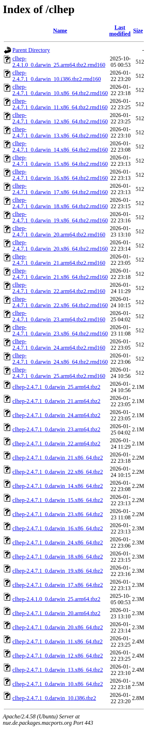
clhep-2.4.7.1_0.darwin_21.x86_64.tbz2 (57, 458)
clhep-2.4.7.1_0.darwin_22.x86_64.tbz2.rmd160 (60, 302)
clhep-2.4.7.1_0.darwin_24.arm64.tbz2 (56, 415)
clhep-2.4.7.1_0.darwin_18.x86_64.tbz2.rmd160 (60, 203)
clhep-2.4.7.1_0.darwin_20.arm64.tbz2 (56, 613)
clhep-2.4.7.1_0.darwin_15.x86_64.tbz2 (57, 500)
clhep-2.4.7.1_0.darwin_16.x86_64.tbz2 (57, 528)
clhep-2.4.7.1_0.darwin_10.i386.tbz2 (54, 698)
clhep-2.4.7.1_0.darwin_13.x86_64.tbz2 (57, 670)
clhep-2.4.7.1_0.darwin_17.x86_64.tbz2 (57, 585)
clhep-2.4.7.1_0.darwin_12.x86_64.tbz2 (57, 656)
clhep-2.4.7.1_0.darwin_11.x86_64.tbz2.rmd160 (60, 104)
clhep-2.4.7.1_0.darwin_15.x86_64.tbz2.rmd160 (60, 160)
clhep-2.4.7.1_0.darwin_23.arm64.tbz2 (56, 429)
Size (138, 31)
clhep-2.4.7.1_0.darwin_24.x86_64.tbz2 (57, 543)
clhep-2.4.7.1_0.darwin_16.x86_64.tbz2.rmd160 (60, 175)
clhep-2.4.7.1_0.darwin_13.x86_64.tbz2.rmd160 (60, 132)
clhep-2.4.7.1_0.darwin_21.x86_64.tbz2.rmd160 (60, 274)
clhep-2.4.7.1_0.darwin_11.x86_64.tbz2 (57, 641)
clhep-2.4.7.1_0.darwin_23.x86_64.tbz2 (57, 514)
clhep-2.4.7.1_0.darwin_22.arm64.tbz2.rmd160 (58, 288)
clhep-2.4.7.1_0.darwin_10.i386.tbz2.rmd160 (56, 76)
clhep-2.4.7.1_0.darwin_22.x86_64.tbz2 (57, 472)
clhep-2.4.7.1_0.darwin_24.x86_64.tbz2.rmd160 (60, 358)
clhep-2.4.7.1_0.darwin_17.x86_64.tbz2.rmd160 (60, 189)
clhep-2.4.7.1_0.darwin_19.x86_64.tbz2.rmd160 (60, 217)
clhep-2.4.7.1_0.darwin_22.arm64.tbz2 (56, 444)
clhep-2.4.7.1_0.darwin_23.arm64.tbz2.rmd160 (58, 316)
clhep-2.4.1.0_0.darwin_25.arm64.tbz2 (56, 599)
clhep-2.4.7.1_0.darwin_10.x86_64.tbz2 (57, 684)
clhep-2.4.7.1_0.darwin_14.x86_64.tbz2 (57, 486)
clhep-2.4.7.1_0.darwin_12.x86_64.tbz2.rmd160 (60, 118)
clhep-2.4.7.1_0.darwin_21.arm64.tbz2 (56, 401)
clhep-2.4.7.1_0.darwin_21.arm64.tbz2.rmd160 (58, 259)
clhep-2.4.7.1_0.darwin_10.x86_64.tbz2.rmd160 (60, 90)
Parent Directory (31, 50)
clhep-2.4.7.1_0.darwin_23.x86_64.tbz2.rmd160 (60, 330)
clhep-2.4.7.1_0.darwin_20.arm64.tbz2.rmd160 (58, 231)
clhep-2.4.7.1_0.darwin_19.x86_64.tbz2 (57, 571)
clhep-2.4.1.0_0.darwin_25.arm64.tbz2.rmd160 (58, 62)
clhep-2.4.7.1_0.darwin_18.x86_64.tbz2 (57, 557)
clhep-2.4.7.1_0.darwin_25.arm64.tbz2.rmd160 (58, 373)
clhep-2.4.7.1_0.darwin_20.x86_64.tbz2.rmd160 (60, 245)
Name (60, 31)
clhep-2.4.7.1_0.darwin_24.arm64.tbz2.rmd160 (58, 344)
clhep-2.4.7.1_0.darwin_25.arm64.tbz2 (56, 387)
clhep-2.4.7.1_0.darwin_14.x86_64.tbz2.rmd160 (60, 146)
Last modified (119, 30)
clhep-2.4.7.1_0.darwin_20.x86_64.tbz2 (57, 627)
